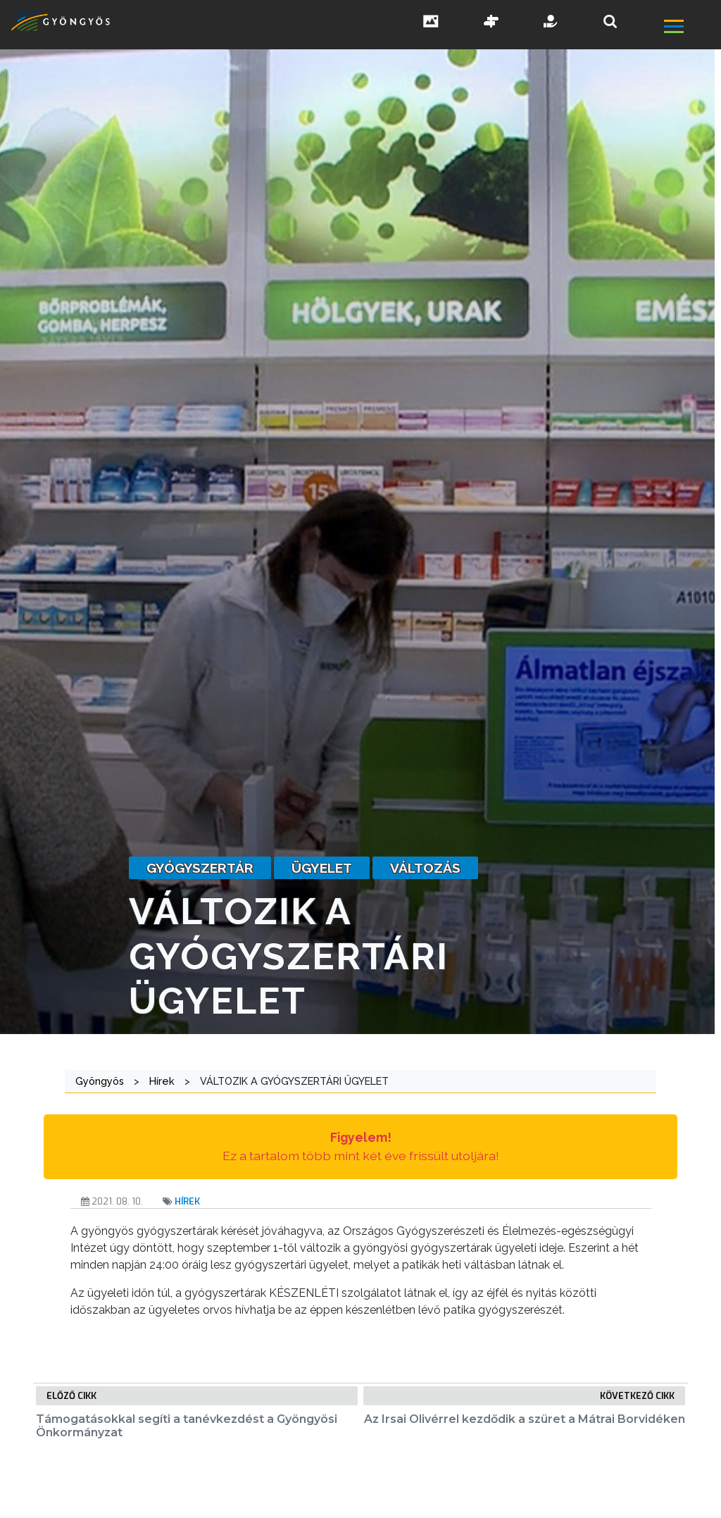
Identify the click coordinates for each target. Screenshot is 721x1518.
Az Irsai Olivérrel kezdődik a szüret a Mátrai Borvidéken (524, 1419)
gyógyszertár (199, 868)
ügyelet (321, 868)
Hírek (187, 1201)
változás (425, 868)
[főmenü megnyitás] (691, 28)
